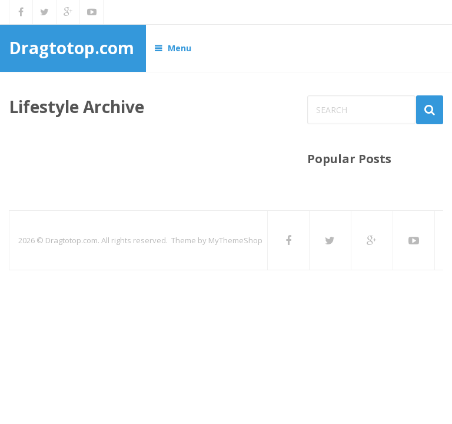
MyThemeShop (235, 240)
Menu (179, 48)
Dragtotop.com (71, 48)
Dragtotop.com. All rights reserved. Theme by (126, 240)
